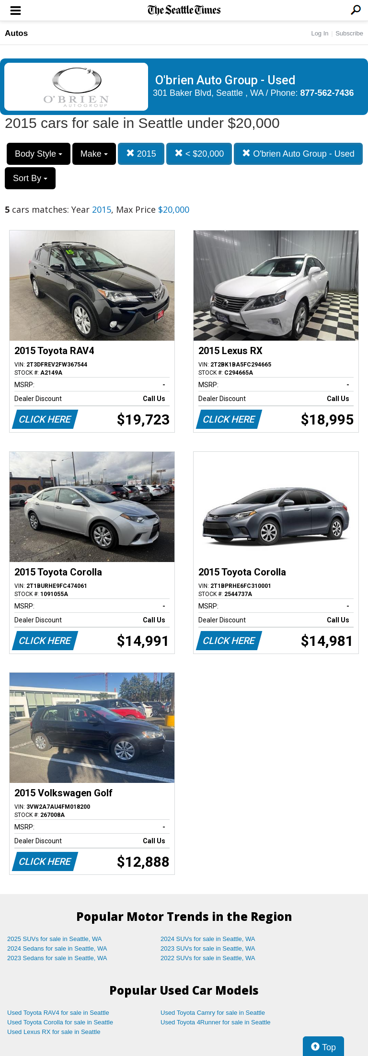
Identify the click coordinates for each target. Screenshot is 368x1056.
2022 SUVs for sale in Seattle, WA (208, 958)
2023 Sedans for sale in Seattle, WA (57, 958)
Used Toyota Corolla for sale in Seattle (60, 1022)
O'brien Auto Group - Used (298, 154)
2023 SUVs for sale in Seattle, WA (208, 948)
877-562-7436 (327, 93)
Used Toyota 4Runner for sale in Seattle (216, 1022)
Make (94, 154)
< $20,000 (199, 154)
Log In (319, 33)
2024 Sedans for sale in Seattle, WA (57, 948)
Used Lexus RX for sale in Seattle (53, 1031)
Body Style (38, 154)
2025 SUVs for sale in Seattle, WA (54, 938)
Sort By (30, 178)
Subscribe (349, 33)
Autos (16, 33)
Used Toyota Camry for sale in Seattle (213, 1012)
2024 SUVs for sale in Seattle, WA (208, 938)
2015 (141, 154)
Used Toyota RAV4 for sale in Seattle (58, 1012)
